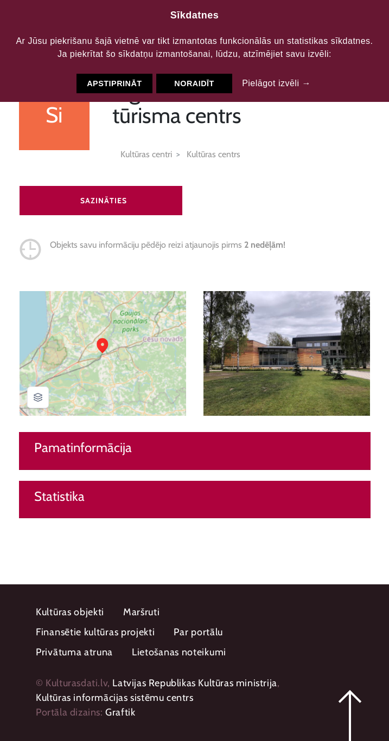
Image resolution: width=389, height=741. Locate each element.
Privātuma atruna (74, 652)
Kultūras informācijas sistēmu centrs (115, 698)
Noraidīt (194, 83)
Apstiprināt (114, 83)
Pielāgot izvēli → (276, 83)
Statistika (59, 496)
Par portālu (198, 632)
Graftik (120, 712)
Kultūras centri (146, 154)
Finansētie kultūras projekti (95, 632)
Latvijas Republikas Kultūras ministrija (194, 683)
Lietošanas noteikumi (179, 652)
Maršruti (141, 612)
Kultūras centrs (213, 154)
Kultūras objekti (70, 612)
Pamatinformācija (83, 448)
